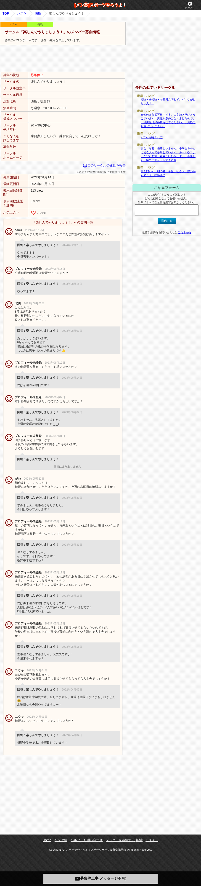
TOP (6, 13)
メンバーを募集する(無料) (124, 840)
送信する (166, 220)
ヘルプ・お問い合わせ (87, 840)
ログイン (190, 5)
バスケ (22, 13)
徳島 (38, 13)
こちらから (184, 232)
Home (47, 840)
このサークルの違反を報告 (104, 165)
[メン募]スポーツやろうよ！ (100, 5)
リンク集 (61, 840)
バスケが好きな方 (152, 137)
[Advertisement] (62, 58)
